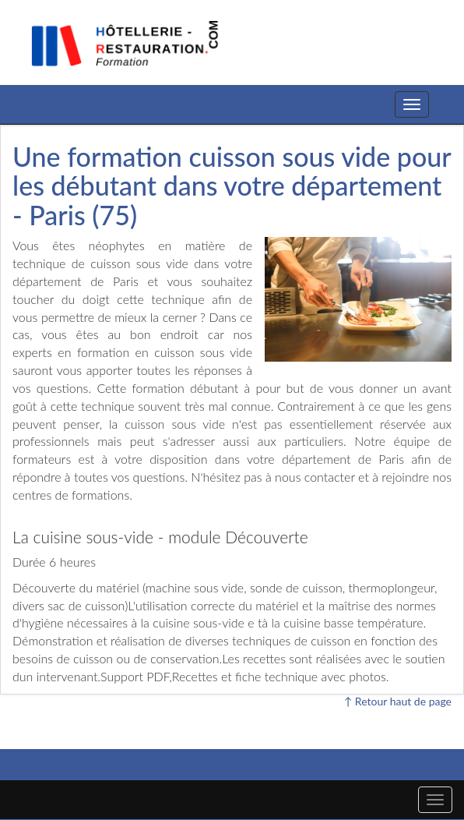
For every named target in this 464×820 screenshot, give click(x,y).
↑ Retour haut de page (398, 701)
